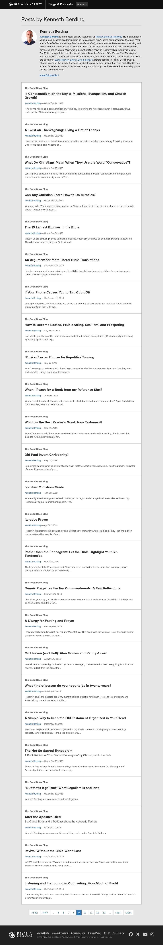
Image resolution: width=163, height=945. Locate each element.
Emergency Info (78, 933)
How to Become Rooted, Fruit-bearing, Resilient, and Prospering (74, 325)
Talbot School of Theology (108, 36)
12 (97, 912)
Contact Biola (43, 933)
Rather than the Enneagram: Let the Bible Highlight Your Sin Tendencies (71, 554)
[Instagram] (152, 934)
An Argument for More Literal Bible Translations (62, 260)
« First (34, 912)
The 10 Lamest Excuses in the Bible (52, 227)
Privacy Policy (94, 933)
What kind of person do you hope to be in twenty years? (68, 686)
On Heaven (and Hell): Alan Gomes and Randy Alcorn (66, 653)
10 (84, 912)
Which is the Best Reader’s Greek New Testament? (63, 422)
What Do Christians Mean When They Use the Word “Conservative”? (77, 162)
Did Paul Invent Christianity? (47, 455)
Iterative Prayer (36, 520)
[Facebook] (131, 934)
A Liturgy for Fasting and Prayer (49, 621)
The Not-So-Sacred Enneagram (48, 751)
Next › (118, 912)
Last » (128, 912)
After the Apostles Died (43, 817)
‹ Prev (45, 912)
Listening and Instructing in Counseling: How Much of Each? (71, 883)
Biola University (28, 4)
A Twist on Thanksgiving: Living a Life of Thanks (62, 130)
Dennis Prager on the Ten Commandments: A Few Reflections (72, 588)
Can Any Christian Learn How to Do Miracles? (60, 195)
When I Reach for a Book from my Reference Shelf (63, 390)
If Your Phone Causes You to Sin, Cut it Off (57, 292)
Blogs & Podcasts (61, 4)
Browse (82, 4)
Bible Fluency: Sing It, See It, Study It (74, 59)
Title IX (107, 933)
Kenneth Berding (49, 36)
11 (91, 912)
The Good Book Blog (36, 88)
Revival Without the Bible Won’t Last (53, 851)
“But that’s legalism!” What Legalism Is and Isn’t (62, 788)
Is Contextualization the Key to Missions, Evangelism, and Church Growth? (75, 95)
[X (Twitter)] (138, 934)
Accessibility (118, 933)
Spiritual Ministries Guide (44, 487)
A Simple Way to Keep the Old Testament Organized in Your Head (75, 718)
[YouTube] (145, 934)
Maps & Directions (60, 933)
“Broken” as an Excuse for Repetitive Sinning (59, 357)
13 (104, 912)
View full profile (48, 75)
